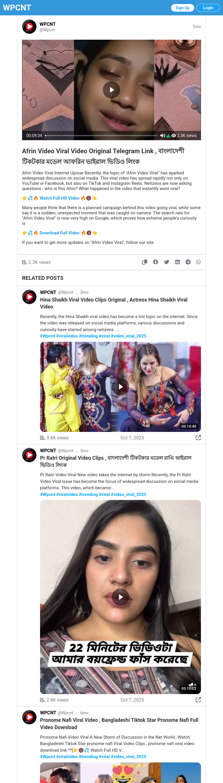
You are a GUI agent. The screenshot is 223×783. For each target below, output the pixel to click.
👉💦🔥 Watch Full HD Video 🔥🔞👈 (59, 198)
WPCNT (17, 7)
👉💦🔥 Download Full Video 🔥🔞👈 (59, 233)
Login (208, 8)
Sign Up (183, 8)
